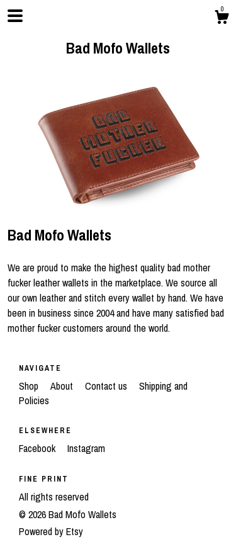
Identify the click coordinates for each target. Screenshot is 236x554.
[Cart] (221, 18)
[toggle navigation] (15, 15)
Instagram (86, 448)
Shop (30, 386)
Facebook (38, 448)
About (63, 386)
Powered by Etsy (51, 531)
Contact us (106, 386)
